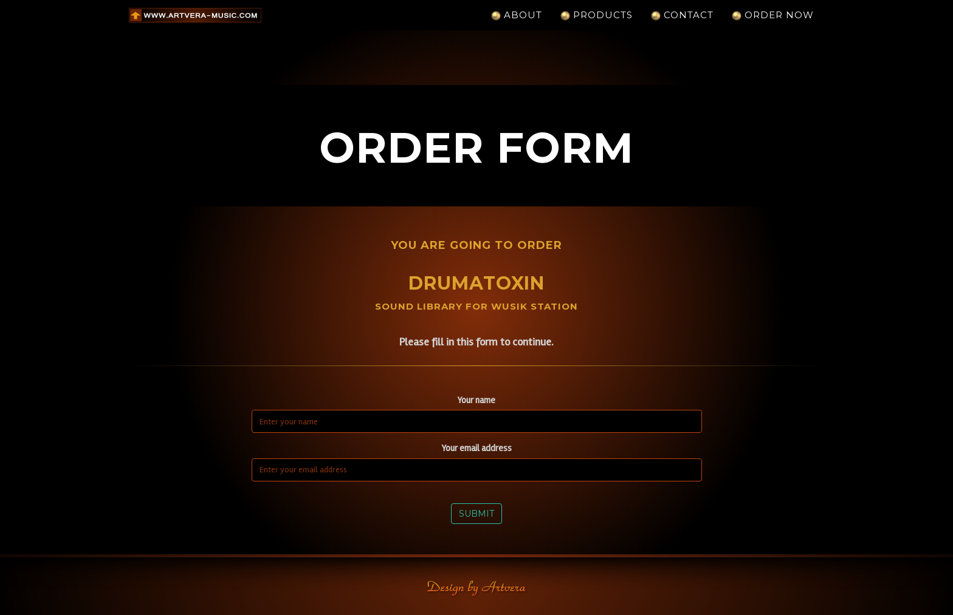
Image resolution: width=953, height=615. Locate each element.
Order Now (773, 27)
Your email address (477, 448)
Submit (476, 513)
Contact (682, 27)
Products (596, 27)
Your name (476, 400)
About (516, 27)
